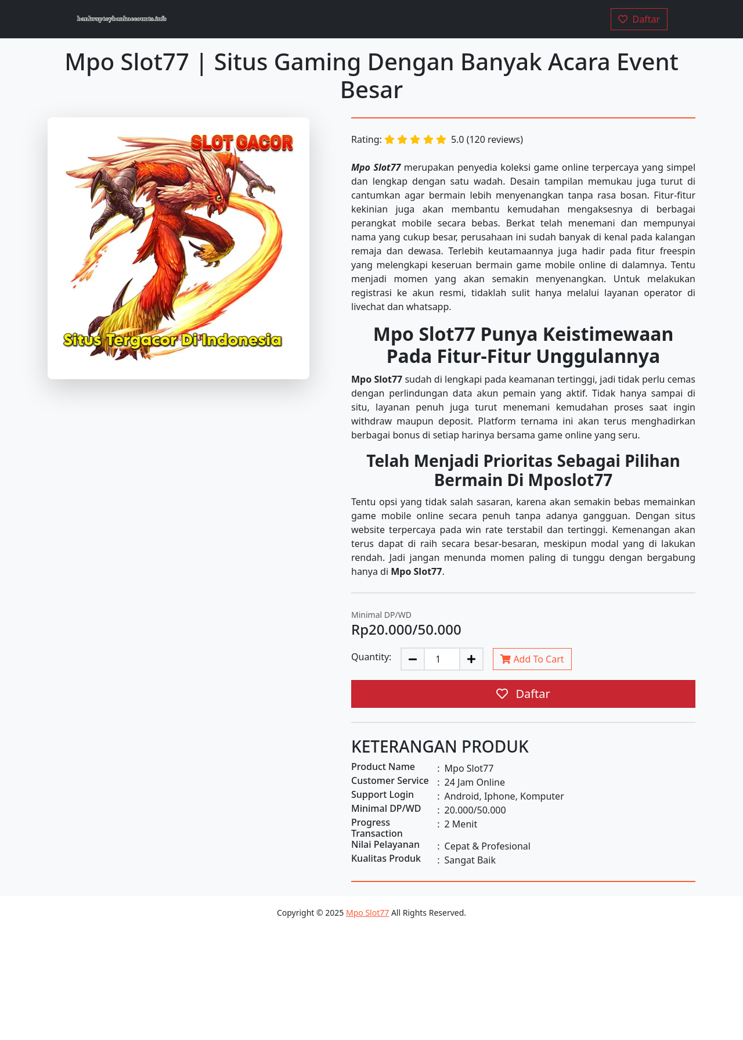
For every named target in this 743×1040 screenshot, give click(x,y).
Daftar (523, 693)
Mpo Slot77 (367, 912)
